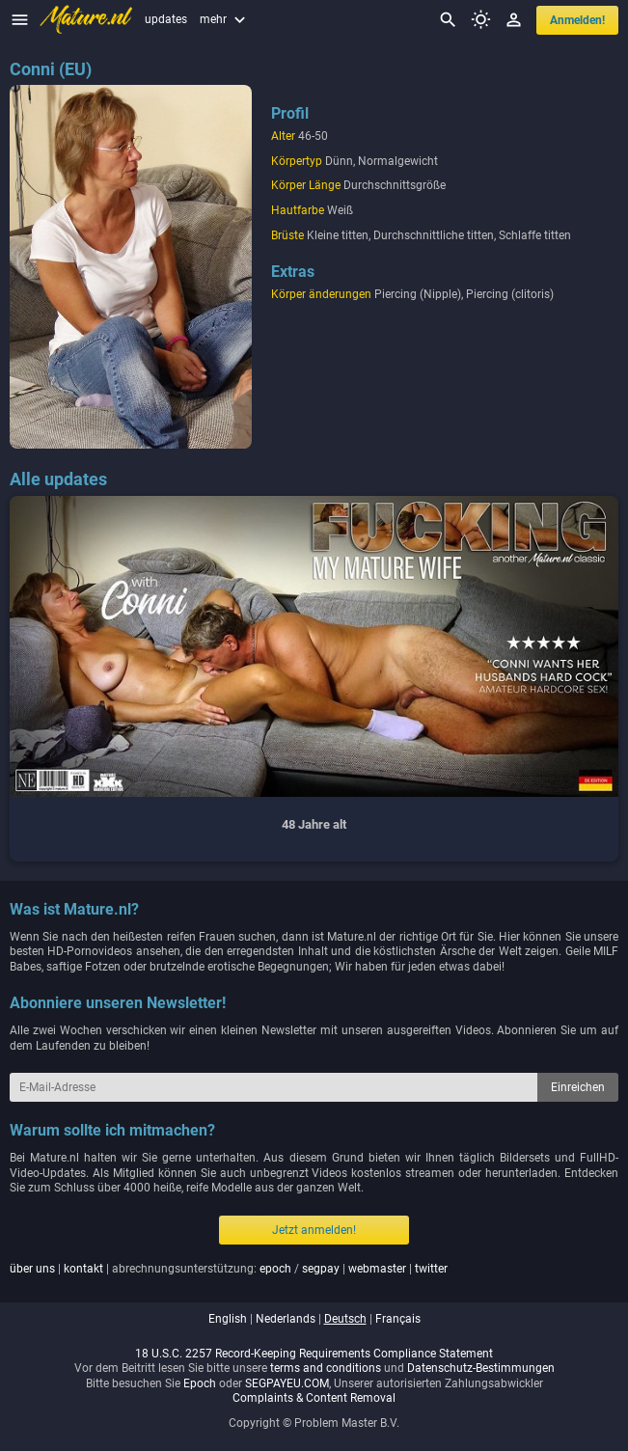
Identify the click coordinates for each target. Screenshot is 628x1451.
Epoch (199, 1383)
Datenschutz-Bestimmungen (481, 1368)
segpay (321, 1268)
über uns (32, 1268)
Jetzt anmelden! (314, 1230)
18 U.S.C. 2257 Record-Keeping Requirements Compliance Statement (314, 1353)
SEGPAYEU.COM (287, 1383)
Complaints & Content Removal (314, 1398)
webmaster (377, 1268)
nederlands (285, 1319)
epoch (275, 1268)
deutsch (345, 1319)
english (227, 1319)
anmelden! (577, 20)
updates (166, 19)
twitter (431, 1268)
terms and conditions (325, 1368)
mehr (225, 19)
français (398, 1319)
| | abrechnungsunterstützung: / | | (229, 1268)
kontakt (83, 1268)
